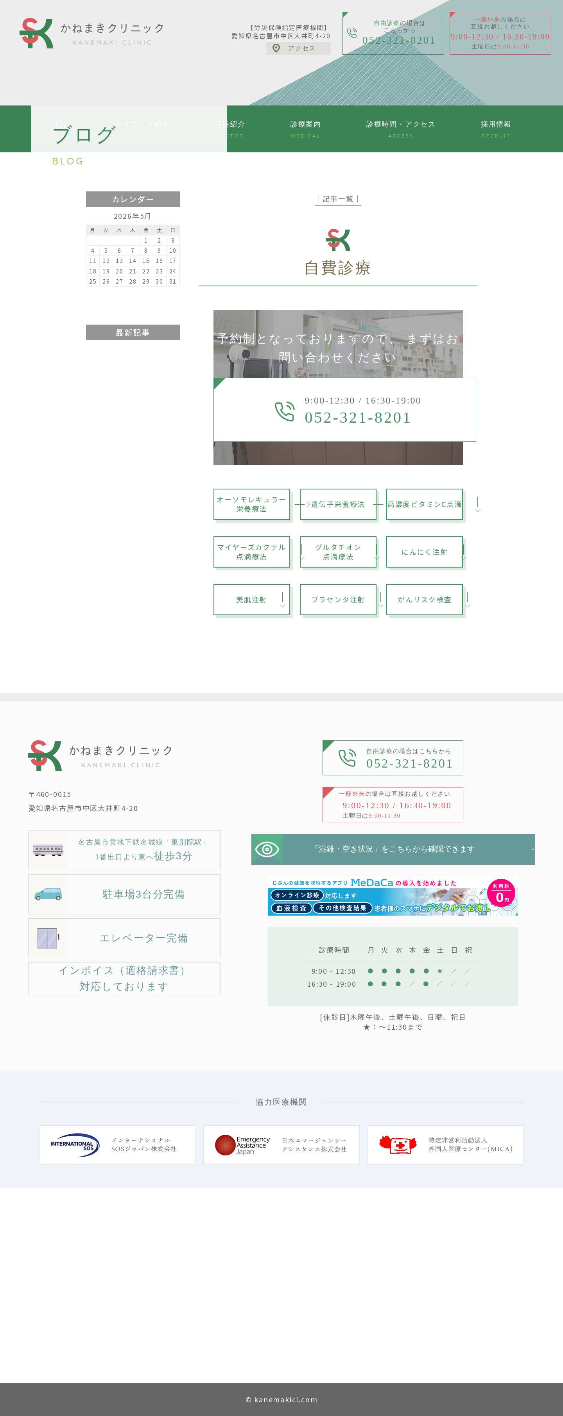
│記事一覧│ (338, 198)
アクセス (302, 48)
